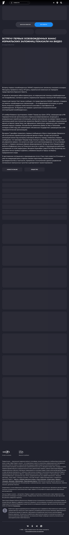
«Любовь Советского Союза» (27, 479)
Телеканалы (16, 505)
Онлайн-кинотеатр (6, 453)
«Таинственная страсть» (30, 481)
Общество (34, 169)
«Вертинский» (19, 481)
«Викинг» (58, 479)
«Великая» (12, 481)
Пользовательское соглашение (34, 531)
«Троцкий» (5, 481)
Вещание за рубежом (24, 453)
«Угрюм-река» (51, 479)
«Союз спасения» (41, 479)
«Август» (16, 479)
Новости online (12, 169)
